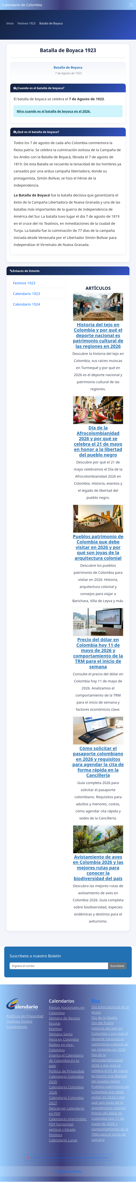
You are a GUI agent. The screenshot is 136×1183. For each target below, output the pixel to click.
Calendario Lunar (63, 1140)
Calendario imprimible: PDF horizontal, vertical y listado (68, 1124)
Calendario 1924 (26, 304)
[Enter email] (59, 965)
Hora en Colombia (64, 1039)
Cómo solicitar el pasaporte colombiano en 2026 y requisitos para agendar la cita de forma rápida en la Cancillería (98, 761)
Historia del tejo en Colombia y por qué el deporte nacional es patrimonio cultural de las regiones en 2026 (98, 335)
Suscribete (117, 966)
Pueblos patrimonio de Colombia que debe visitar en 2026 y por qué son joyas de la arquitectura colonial (98, 547)
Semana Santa (61, 1034)
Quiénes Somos (19, 1021)
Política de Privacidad (66, 1071)
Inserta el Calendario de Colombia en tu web (66, 1060)
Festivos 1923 (24, 283)
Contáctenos (16, 1026)
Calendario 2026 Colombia (68, 1171)
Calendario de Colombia (22, 4)
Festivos (55, 1134)
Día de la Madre (104, 1017)
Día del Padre (102, 1022)
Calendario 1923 (26, 293)
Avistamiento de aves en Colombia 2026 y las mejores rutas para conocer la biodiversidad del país (98, 867)
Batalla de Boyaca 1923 (68, 50)
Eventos (55, 1028)
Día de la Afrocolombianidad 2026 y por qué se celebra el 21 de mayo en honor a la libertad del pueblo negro (98, 441)
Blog (95, 1000)
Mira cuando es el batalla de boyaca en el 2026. (54, 111)
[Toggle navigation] (131, 5)
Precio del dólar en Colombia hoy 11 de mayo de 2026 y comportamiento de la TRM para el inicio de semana (98, 652)
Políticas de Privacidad (24, 1016)
